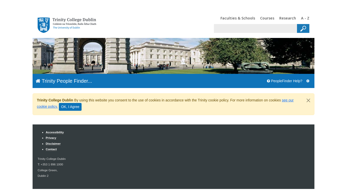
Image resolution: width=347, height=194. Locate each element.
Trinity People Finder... (64, 81)
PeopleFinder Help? (284, 81)
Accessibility (55, 132)
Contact (51, 149)
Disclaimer (53, 143)
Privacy (51, 137)
